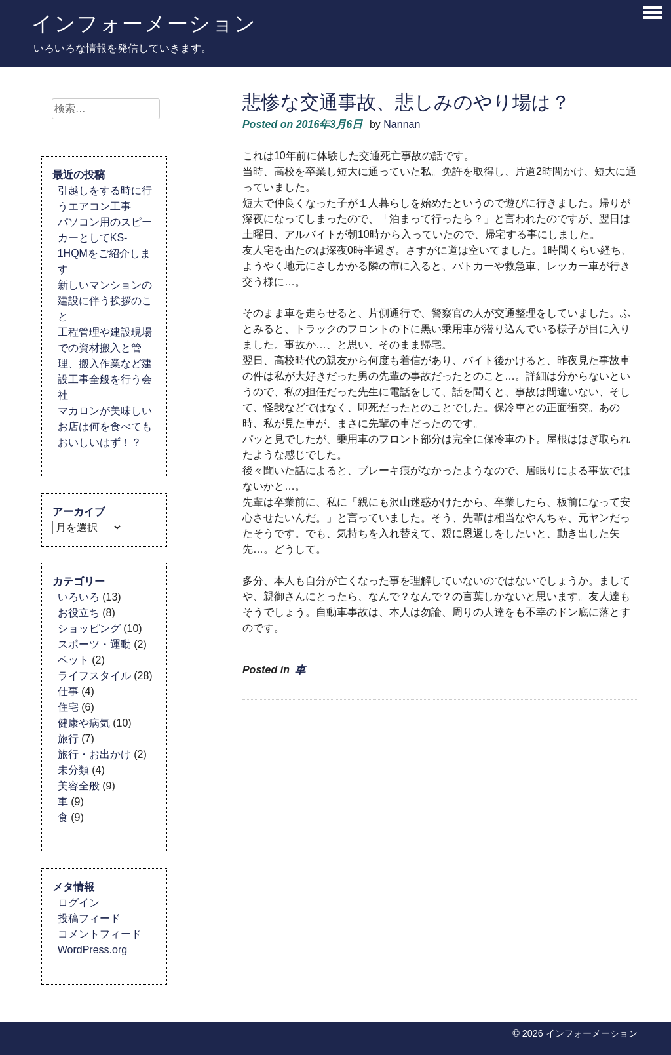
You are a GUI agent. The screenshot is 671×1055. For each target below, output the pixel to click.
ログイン (79, 902)
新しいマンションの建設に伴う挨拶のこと (105, 300)
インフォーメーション (144, 23)
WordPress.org (92, 949)
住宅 (68, 707)
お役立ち (79, 612)
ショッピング (89, 628)
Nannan (401, 124)
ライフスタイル (94, 675)
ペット (73, 660)
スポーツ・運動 (94, 644)
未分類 (73, 770)
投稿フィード (89, 918)
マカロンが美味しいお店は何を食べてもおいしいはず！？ (105, 426)
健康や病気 (84, 722)
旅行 (68, 738)
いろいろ (79, 597)
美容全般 (79, 785)
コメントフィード (100, 934)
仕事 (68, 691)
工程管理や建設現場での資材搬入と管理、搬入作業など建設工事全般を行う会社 (105, 364)
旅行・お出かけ (94, 754)
